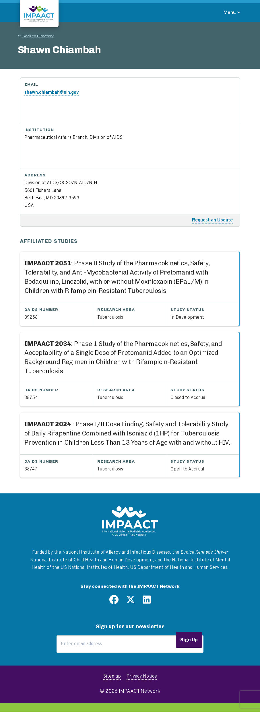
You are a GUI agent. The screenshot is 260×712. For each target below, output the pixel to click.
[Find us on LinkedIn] (147, 602)
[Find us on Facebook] (114, 602)
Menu (230, 12)
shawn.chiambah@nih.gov (51, 93)
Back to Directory (38, 36)
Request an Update (212, 220)
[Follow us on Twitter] (130, 602)
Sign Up (189, 639)
